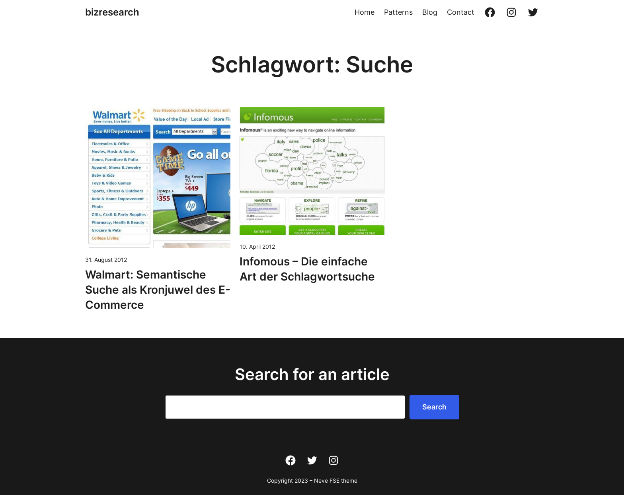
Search (434, 407)
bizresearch (112, 12)
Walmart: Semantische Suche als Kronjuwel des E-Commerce (157, 290)
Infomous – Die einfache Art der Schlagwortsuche (307, 269)
